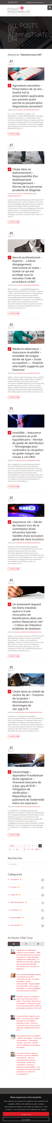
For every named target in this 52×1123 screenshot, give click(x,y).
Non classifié (20, 632)
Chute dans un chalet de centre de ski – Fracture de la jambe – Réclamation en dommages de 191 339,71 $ (28, 700)
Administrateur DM (32, 110)
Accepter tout (26, 1114)
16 (24, 849)
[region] (26, 1108)
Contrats (12, 887)
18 (32, 849)
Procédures (13, 910)
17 (28, 849)
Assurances (20, 373)
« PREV (11, 846)
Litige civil (19, 110)
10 (17, 849)
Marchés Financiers (16, 902)
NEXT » (38, 849)
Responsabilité (29, 193)
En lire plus (14, 134)
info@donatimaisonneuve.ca (35, 2)
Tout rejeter (26, 1120)
